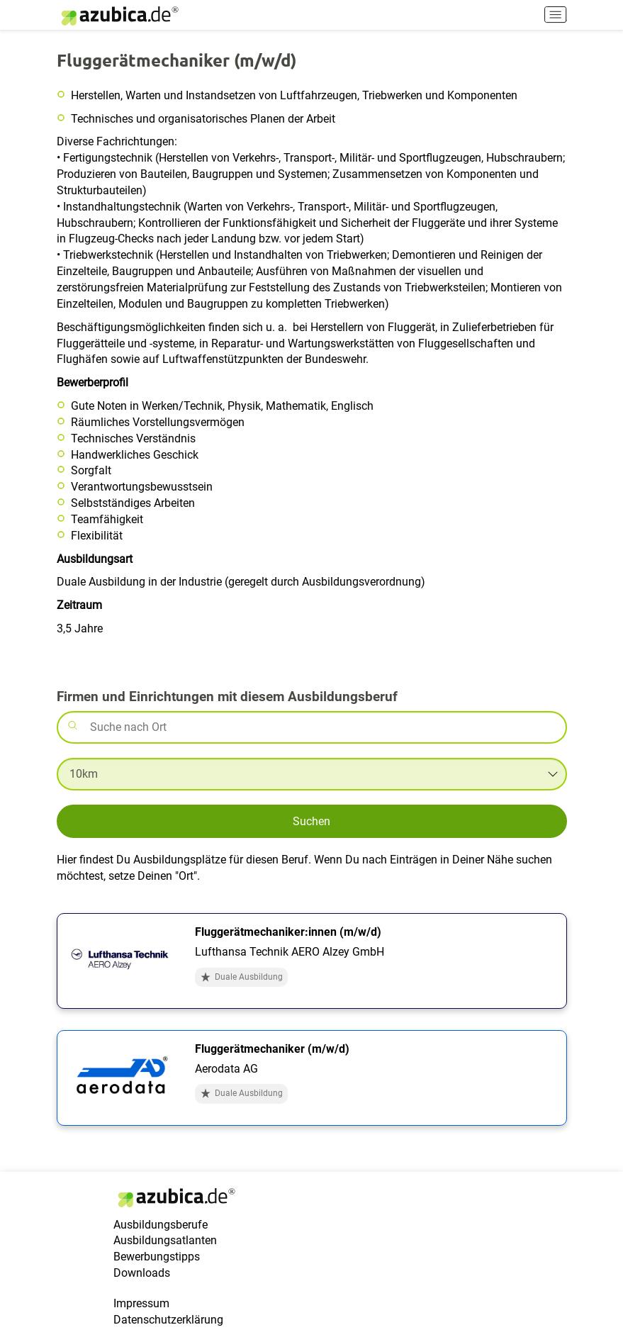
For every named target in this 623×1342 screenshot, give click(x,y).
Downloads (141, 1273)
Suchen (311, 821)
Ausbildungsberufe (160, 1224)
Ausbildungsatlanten (165, 1240)
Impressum (141, 1303)
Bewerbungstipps (156, 1256)
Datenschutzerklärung (168, 1319)
